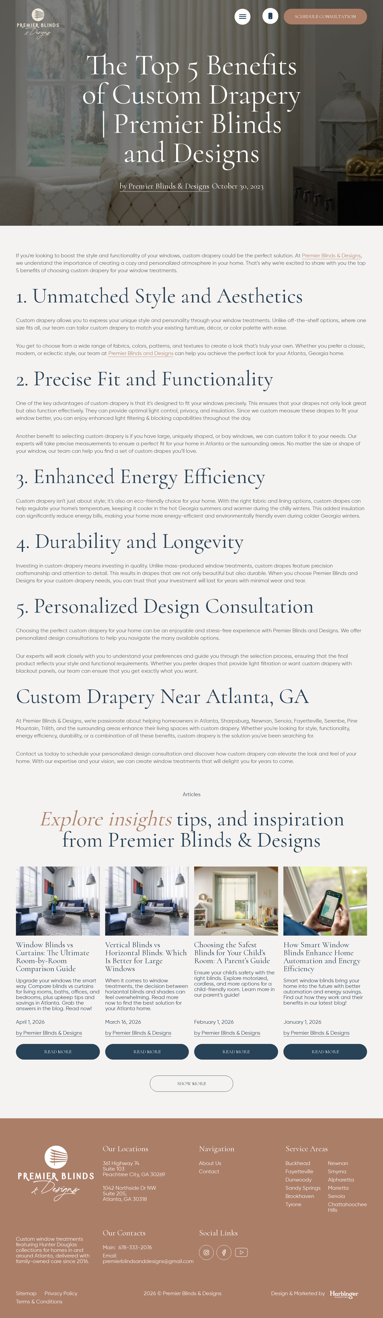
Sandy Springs (303, 1188)
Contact (209, 1172)
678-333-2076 (135, 1248)
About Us (210, 1163)
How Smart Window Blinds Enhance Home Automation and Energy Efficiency (321, 957)
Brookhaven (300, 1196)
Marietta (338, 1188)
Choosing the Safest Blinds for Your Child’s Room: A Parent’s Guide (232, 953)
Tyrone (293, 1205)
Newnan (338, 1163)
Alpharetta (341, 1180)
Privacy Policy (61, 1293)
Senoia (336, 1196)
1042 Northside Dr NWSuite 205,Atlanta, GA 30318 (129, 1193)
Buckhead (298, 1163)
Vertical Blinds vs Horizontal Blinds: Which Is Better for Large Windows (146, 957)
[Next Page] (191, 1084)
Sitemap (26, 1293)
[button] (242, 16)
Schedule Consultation (325, 16)
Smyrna (337, 1172)
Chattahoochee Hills (347, 1207)
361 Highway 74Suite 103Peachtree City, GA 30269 (134, 1169)
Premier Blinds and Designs (140, 353)
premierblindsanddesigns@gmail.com (148, 1261)
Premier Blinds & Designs (331, 256)
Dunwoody (299, 1180)
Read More (57, 1052)
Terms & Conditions (39, 1302)
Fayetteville (299, 1172)
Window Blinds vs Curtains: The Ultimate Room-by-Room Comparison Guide (52, 957)
